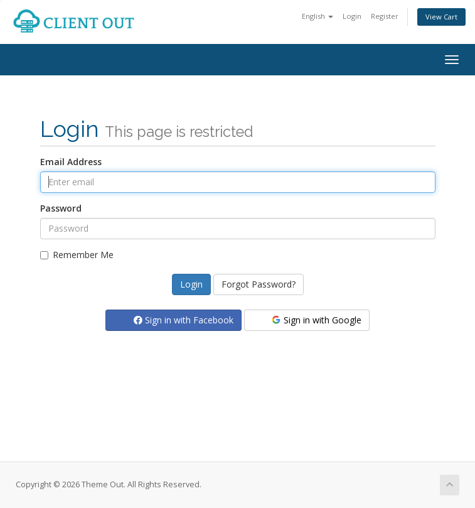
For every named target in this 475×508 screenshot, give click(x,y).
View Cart (441, 16)
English (317, 16)
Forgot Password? (258, 284)
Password (61, 208)
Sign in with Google (315, 320)
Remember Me (77, 255)
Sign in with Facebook (183, 320)
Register (384, 16)
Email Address (71, 162)
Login (352, 16)
